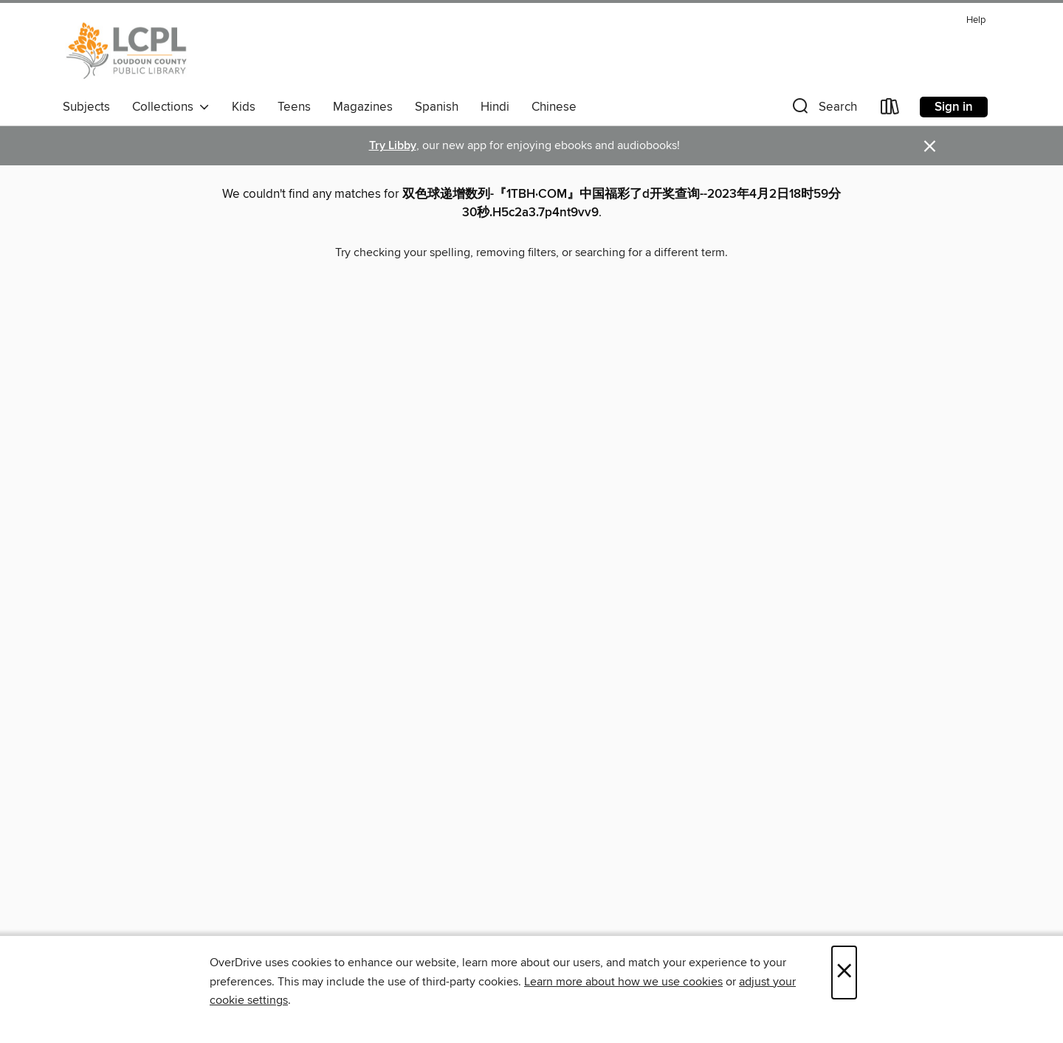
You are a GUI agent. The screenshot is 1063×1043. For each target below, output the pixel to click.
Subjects (86, 107)
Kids (243, 107)
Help (975, 20)
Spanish (436, 107)
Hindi (495, 107)
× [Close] (844, 972)
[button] (823, 109)
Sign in (954, 107)
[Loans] (890, 109)
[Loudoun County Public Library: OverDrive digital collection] (127, 51)
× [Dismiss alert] (930, 146)
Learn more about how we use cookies (623, 981)
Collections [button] (171, 107)
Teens (294, 107)
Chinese (554, 107)
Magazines (363, 107)
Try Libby (392, 146)
